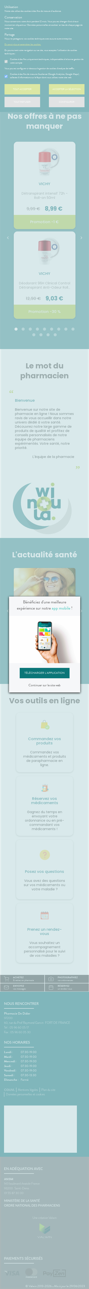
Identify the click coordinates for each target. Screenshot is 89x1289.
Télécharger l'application (44, 673)
